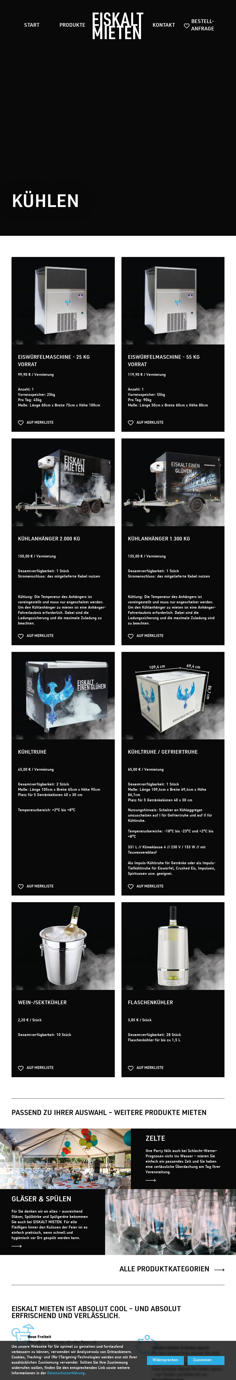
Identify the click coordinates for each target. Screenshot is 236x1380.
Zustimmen (202, 1360)
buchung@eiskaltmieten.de (183, 1287)
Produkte (72, 25)
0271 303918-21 (189, 1281)
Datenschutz (48, 1317)
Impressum (21, 1317)
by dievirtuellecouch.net (86, 1317)
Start (31, 25)
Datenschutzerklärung (66, 1373)
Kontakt (164, 25)
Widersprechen (165, 1360)
